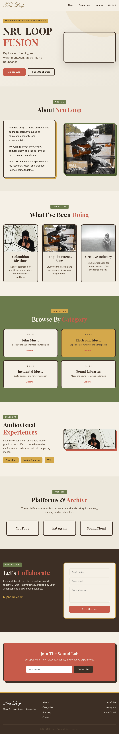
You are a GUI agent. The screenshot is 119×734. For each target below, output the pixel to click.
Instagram (111, 707)
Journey (99, 5)
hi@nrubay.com (13, 597)
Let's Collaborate (41, 72)
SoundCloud (109, 712)
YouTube (111, 702)
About (71, 5)
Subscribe (83, 669)
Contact (112, 5)
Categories (84, 5)
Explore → (30, 354)
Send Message (89, 609)
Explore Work (14, 72)
